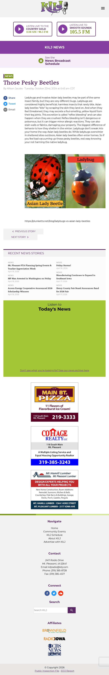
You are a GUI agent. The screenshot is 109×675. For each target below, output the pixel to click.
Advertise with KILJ (54, 542)
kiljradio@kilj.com (58, 567)
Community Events (54, 531)
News (9, 76)
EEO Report (67, 671)
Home (54, 528)
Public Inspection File (47, 671)
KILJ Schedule (55, 535)
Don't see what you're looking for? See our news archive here (54, 370)
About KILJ (54, 538)
